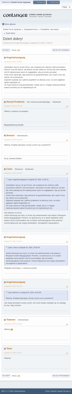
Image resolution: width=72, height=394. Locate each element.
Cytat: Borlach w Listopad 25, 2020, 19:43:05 (24, 292)
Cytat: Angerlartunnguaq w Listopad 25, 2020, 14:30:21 (28, 180)
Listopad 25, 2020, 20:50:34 (13, 173)
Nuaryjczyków (15, 218)
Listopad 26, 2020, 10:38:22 (13, 324)
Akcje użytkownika (61, 50)
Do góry (6, 376)
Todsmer (10, 320)
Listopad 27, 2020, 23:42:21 (13, 353)
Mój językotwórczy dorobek (14, 125)
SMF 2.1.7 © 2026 (7, 391)
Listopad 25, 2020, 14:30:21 (13, 61)
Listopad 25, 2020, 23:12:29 (13, 286)
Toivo (9, 348)
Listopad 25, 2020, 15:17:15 (13, 106)
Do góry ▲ (67, 391)
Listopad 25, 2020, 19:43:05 (13, 139)
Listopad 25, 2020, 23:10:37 (13, 241)
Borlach (10, 135)
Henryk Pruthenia (15, 102)
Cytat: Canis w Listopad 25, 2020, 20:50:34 (24, 247)
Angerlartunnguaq (15, 57)
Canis (9, 169)
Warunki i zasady (56, 391)
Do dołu (5, 50)
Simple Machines (19, 391)
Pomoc (47, 391)
